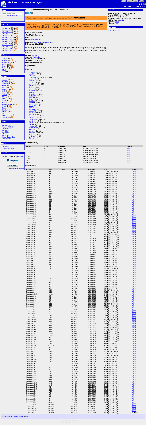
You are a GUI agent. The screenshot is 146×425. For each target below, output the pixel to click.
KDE (3, 91)
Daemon (4, 60)
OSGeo (4, 110)
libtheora (32, 96)
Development (6, 62)
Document (5, 82)
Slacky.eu (5, 130)
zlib (30, 138)
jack (30, 87)
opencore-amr (33, 119)
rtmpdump (32, 126)
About (27, 416)
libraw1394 (32, 94)
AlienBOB (5, 132)
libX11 (31, 104)
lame (30, 89)
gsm (30, 85)
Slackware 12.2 (7, 41)
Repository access (8, 148)
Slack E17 (5, 133)
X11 (3, 71)
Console (4, 58)
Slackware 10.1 (7, 50)
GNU (3, 87)
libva (30, 99)
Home (10, 416)
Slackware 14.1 (7, 32)
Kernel (4, 93)
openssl (31, 122)
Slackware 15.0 (7, 28)
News (16, 416)
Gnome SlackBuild (8, 137)
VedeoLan (5, 115)
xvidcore (32, 136)
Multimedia (5, 68)
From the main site (114, 30)
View (117, 22)
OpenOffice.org (7, 104)
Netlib (3, 102)
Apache (4, 80)
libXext (31, 111)
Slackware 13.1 (7, 37)
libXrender (32, 116)
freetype (31, 80)
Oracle (4, 108)
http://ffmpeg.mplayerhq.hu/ (43, 42)
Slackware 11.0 (7, 47)
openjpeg (32, 121)
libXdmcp (32, 109)
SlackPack (5, 146)
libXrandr (32, 114)
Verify (122, 20)
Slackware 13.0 (7, 39)
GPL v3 (34, 55)
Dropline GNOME (7, 127)
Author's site (6, 139)
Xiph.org (4, 117)
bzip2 (31, 74)
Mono (3, 96)
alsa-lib (31, 72)
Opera (4, 106)
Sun (3, 113)
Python (4, 70)
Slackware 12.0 (7, 45)
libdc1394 (32, 91)
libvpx (31, 102)
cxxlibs (31, 77)
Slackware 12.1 (7, 43)
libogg (31, 92)
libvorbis (32, 101)
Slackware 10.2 (7, 48)
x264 (30, 134)
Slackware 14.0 (7, 33)
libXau (31, 106)
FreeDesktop (6, 83)
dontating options (18, 168)
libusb (31, 97)
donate (20, 156)
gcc (30, 82)
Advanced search (12, 15)
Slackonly (5, 135)
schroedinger (33, 127)
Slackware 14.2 (7, 30)
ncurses (31, 117)
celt (30, 75)
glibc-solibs (32, 84)
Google (4, 89)
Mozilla (4, 98)
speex (31, 131)
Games (4, 64)
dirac (30, 79)
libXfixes (32, 112)
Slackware (5, 125)
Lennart (4, 95)
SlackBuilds (5, 128)
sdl (30, 129)
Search (21, 416)
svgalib (31, 133)
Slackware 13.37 (7, 35)
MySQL (4, 100)
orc (30, 124)
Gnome (4, 85)
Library (4, 66)
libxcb (31, 107)
